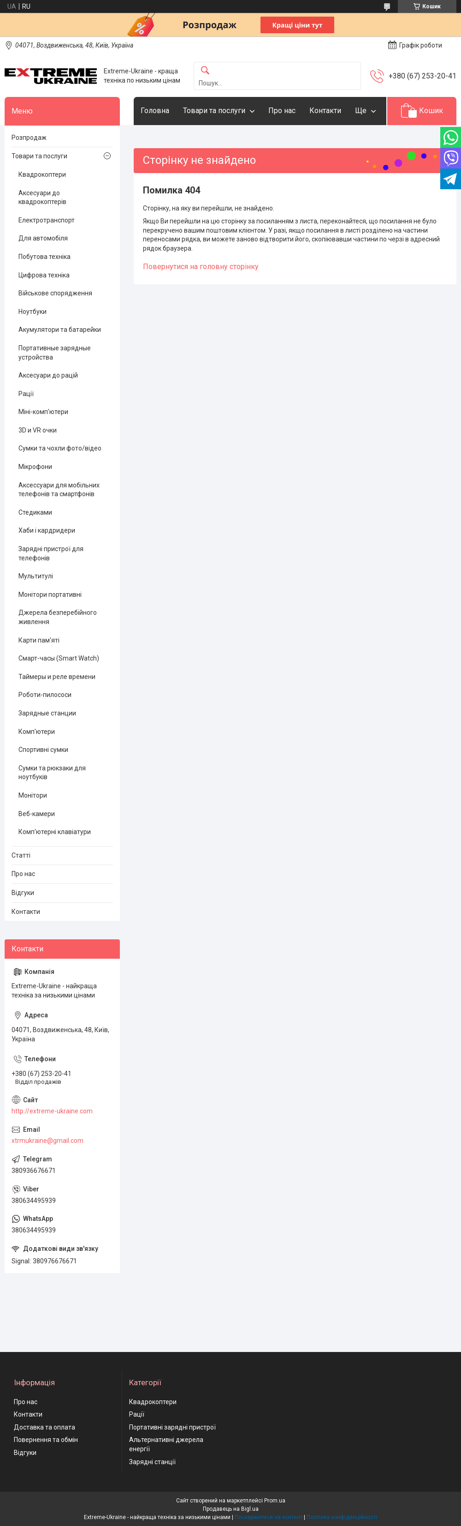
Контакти (325, 110)
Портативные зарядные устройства (54, 352)
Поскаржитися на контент (268, 1517)
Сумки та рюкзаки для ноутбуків (52, 772)
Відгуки (23, 892)
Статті (21, 855)
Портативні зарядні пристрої (172, 1427)
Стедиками (35, 512)
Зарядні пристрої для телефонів (50, 553)
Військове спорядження (55, 293)
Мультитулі (35, 576)
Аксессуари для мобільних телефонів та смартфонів (59, 489)
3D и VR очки (37, 430)
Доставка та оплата (44, 1427)
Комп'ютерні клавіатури (54, 831)
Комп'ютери (36, 731)
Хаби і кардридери (46, 530)
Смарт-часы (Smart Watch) (58, 658)
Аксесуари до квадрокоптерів (42, 197)
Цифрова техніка (44, 275)
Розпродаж (29, 137)
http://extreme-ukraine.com (52, 1111)
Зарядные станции (47, 713)
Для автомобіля (43, 238)
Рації (26, 393)
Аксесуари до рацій (48, 375)
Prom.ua (274, 1500)
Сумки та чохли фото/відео (59, 448)
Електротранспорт (46, 220)
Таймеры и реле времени (56, 676)
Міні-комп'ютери (43, 411)
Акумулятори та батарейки (59, 329)
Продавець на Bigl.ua (231, 1509)
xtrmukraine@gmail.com (47, 1140)
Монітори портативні (50, 594)
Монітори (32, 795)
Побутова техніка (44, 256)
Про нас (282, 110)
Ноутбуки (32, 311)
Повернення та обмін (46, 1439)
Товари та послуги (214, 110)
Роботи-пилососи (44, 694)
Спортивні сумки (43, 749)
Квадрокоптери (42, 174)
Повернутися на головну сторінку (201, 266)
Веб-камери (36, 813)
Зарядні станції (152, 1462)
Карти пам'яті (38, 640)
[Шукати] (205, 71)
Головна (155, 110)
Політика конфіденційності (342, 1517)
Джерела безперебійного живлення (57, 617)
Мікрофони (35, 466)
